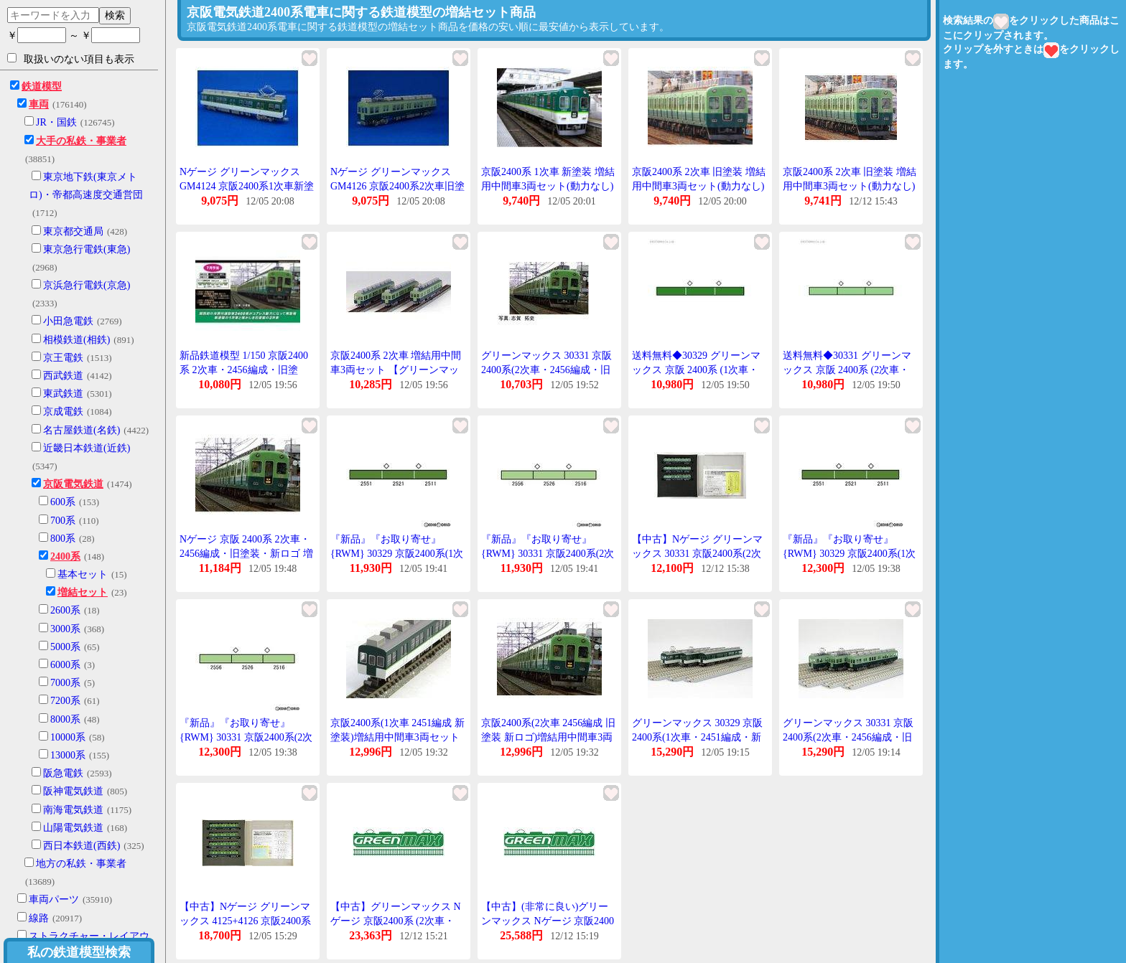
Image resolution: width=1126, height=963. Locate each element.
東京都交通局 (73, 231)
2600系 (65, 610)
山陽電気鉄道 (73, 827)
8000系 (65, 719)
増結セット (82, 592)
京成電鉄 (63, 411)
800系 (62, 538)
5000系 (65, 647)
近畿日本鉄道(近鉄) (86, 448)
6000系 (65, 664)
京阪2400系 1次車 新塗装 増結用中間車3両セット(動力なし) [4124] (548, 185)
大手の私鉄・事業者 (81, 141)
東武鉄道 (63, 393)
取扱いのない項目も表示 (70, 59)
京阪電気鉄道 (73, 484)
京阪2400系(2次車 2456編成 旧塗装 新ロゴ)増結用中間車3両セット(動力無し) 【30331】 (548, 737)
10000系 (67, 737)
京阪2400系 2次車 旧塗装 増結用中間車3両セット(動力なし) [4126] (699, 185)
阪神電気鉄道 (73, 791)
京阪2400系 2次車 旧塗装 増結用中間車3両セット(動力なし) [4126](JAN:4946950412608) (849, 185)
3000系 (65, 629)
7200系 (65, 700)
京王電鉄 (63, 357)
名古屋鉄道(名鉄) (81, 430)
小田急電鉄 (68, 321)
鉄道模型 (42, 86)
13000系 (67, 755)
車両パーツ (54, 899)
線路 (39, 918)
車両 (39, 104)
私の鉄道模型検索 (79, 952)
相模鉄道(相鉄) (76, 339)
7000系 (65, 682)
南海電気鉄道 (73, 809)
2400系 (65, 556)
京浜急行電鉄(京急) (86, 285)
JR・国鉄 (56, 122)
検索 (115, 15)
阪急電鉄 (63, 773)
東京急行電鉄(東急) (86, 249)
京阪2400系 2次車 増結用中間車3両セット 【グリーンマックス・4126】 (395, 369)
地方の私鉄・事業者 (81, 863)
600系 (62, 502)
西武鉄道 (63, 375)
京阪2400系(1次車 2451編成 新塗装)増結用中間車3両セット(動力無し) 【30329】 (397, 737)
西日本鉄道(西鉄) (81, 845)
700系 (62, 520)
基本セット (82, 574)
